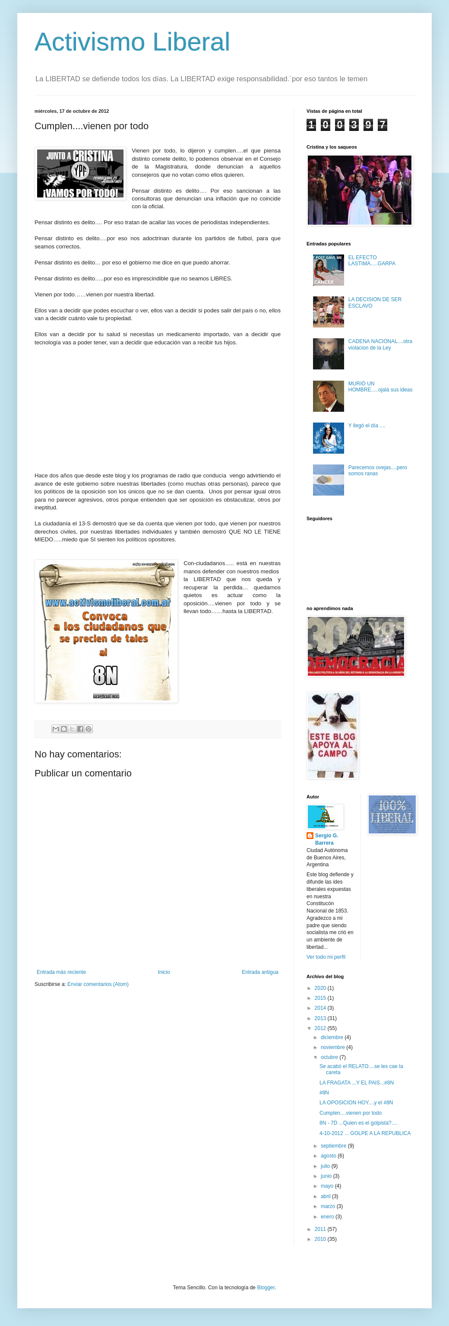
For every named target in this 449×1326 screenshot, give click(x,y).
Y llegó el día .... (367, 426)
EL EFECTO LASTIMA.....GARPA (371, 260)
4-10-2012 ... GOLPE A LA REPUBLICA (365, 1133)
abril (326, 1196)
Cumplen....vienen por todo (350, 1113)
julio (326, 1166)
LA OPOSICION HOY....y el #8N (356, 1103)
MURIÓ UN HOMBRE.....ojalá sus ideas (380, 387)
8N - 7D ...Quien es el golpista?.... (358, 1123)
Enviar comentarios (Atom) (98, 984)
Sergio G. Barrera (326, 839)
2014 (321, 1008)
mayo (328, 1186)
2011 (321, 1229)
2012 (321, 1028)
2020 (321, 988)
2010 (321, 1239)
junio (327, 1176)
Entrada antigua (260, 972)
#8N (324, 1093)
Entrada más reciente (61, 972)
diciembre (333, 1037)
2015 (321, 998)
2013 (321, 1018)
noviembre (333, 1047)
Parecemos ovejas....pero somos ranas (377, 470)
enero (328, 1217)
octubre (330, 1057)
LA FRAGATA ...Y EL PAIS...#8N (356, 1083)
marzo (329, 1206)
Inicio (164, 972)
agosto (329, 1156)
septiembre (334, 1146)
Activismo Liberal (133, 41)
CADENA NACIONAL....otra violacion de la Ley (380, 344)
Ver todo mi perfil (326, 957)
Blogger (266, 1288)
